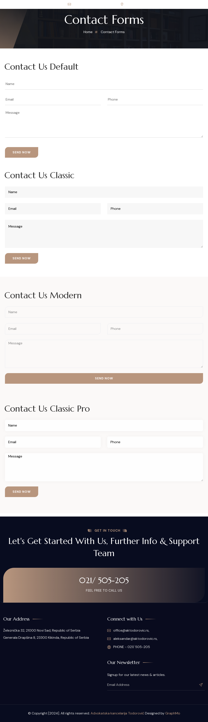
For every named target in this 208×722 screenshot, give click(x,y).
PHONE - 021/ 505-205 (128, 647)
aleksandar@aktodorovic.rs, (132, 638)
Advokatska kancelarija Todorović (117, 713)
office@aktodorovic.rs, (128, 630)
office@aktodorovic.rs (87, 4)
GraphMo (172, 713)
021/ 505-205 (104, 580)
